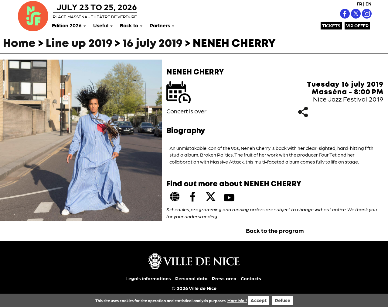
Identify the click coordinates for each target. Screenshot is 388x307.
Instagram (367, 14)
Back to (131, 25)
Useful (103, 25)
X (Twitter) (356, 14)
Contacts (251, 278)
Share (303, 112)
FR (359, 3)
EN (369, 3)
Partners (162, 25)
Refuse (282, 300)
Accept (258, 300)
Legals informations (148, 278)
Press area (224, 278)
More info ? (237, 300)
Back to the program (275, 230)
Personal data (191, 278)
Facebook (345, 14)
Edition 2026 (69, 25)
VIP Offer (357, 25)
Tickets (331, 25)
